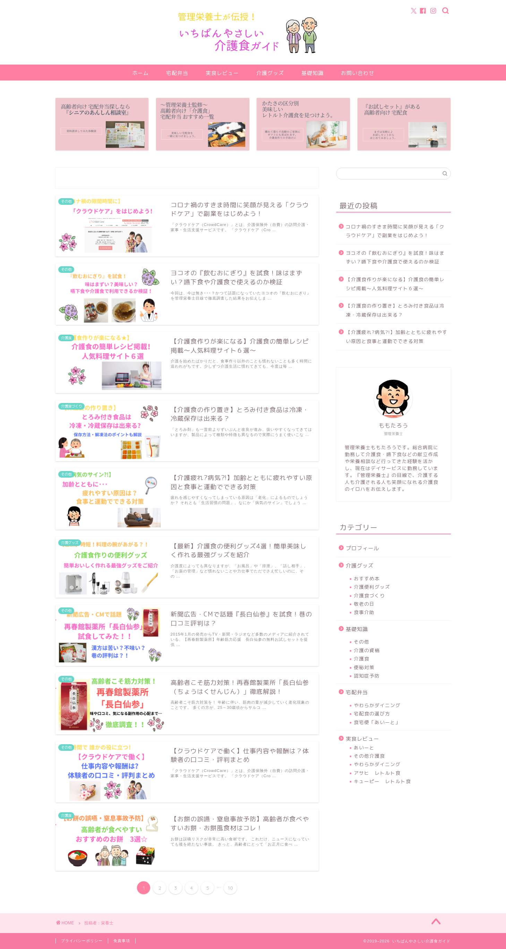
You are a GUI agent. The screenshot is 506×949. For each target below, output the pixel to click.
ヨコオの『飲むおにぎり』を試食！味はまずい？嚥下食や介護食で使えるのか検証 (395, 257)
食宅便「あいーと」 (377, 722)
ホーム (140, 73)
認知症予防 (367, 675)
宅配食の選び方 (372, 713)
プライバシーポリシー (82, 941)
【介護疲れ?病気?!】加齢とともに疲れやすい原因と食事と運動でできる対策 (396, 336)
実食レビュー (222, 73)
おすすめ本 (367, 578)
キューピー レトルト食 (382, 781)
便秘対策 (364, 667)
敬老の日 (364, 604)
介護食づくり (369, 595)
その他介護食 (369, 756)
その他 (361, 641)
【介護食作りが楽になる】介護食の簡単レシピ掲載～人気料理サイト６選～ (395, 284)
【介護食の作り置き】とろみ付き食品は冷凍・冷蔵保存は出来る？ (395, 310)
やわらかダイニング (377, 705)
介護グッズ (270, 73)
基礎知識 (312, 73)
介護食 (361, 658)
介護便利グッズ (372, 586)
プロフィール (362, 548)
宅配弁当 (177, 73)
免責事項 (121, 941)
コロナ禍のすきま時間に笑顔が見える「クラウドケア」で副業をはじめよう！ (395, 231)
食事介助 (364, 612)
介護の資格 (367, 650)
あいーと (364, 747)
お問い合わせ (357, 73)
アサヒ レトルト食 (377, 773)
